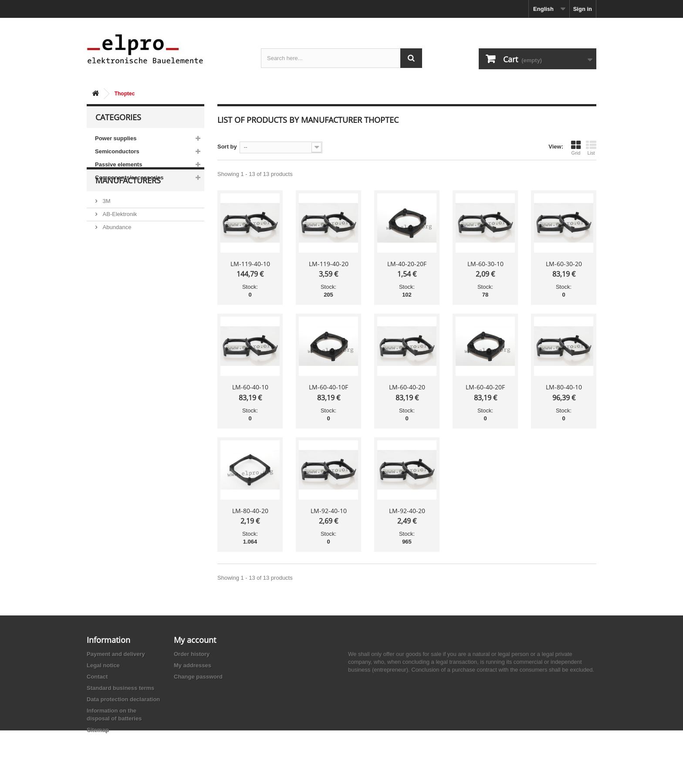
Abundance (116, 253)
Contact (97, 676)
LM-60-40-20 (407, 387)
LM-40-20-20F (406, 263)
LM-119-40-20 (328, 263)
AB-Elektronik (119, 240)
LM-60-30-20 (564, 263)
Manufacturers (128, 210)
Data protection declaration (123, 699)
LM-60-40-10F (328, 387)
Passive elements (118, 164)
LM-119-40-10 (250, 263)
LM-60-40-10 (250, 387)
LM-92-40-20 (407, 510)
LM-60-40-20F (485, 387)
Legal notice (103, 665)
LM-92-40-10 (329, 510)
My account (195, 640)
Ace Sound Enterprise (129, 266)
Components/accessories (129, 177)
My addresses (192, 665)
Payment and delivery (116, 654)
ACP (107, 279)
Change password (198, 676)
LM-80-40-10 (564, 387)
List (591, 147)
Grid (576, 147)
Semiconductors (117, 151)
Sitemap (98, 730)
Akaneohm (115, 305)
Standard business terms (120, 688)
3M (106, 227)
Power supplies (115, 138)
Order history (192, 654)
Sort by (227, 146)
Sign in (582, 9)
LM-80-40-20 (250, 510)
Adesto (110, 292)
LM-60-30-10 (485, 263)
